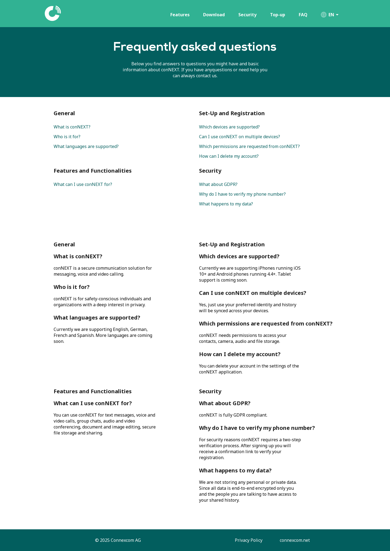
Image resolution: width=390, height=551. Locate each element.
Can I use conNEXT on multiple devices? (239, 137)
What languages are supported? (86, 146)
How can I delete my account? (229, 156)
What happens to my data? (226, 204)
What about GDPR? (218, 184)
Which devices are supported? (229, 127)
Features (180, 15)
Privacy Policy (249, 540)
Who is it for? (67, 137)
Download (214, 15)
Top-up (277, 15)
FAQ (303, 15)
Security (247, 15)
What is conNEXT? (72, 127)
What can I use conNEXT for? (83, 184)
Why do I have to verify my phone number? (242, 194)
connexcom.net (295, 540)
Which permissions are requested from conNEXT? (249, 146)
